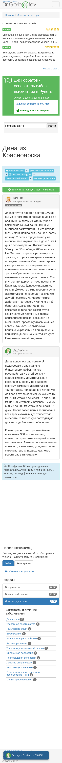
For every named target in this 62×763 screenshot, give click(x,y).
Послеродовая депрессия (21, 657)
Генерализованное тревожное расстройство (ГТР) (23, 673)
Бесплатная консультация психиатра (31, 189)
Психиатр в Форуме (20, 174)
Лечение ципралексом (19, 662)
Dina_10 (18, 197)
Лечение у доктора (13, 205)
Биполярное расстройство (21, 638)
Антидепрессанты (16, 643)
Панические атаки (16, 628)
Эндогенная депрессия (19, 652)
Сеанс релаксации (44, 178)
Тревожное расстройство (20, 623)
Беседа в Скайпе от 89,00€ (27, 755)
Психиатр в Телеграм (42, 170)
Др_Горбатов (20, 350)
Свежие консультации (19, 571)
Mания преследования (19, 679)
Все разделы (31, 587)
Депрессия (12, 619)
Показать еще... (50, 68)
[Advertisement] (31, 515)
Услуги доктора (15, 170)
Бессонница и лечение (19, 667)
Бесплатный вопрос (17, 178)
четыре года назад (22, 201)
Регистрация (24, 563)
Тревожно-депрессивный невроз (25, 648)
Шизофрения (13, 633)
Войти (8, 563)
